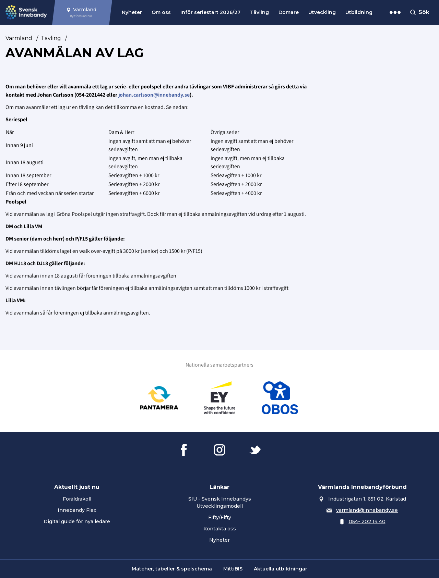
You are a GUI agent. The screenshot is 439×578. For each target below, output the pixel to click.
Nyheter (132, 12)
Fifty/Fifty (219, 517)
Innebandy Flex (77, 510)
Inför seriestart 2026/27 (210, 12)
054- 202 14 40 (367, 521)
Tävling (259, 12)
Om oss (161, 12)
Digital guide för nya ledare (77, 521)
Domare (288, 12)
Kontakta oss (219, 529)
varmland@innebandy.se (367, 510)
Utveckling (322, 12)
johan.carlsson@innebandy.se (154, 94)
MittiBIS (232, 569)
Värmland (18, 38)
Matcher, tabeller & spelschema (172, 569)
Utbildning (358, 12)
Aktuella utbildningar (280, 569)
